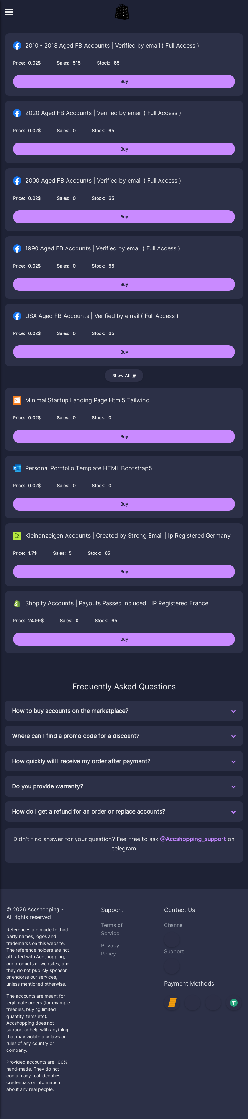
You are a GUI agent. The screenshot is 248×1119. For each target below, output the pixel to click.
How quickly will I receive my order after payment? (124, 761)
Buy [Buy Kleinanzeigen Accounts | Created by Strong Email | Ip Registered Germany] (124, 571)
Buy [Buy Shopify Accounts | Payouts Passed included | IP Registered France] (124, 639)
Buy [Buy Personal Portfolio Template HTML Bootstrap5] (124, 504)
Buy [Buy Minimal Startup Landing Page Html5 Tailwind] (124, 436)
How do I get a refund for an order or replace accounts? (124, 811)
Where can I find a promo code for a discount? (124, 736)
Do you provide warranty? (124, 786)
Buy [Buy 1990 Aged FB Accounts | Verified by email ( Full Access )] (124, 284)
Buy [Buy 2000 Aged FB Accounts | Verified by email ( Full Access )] (124, 216)
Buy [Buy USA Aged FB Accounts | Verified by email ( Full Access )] (124, 351)
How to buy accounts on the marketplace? (124, 710)
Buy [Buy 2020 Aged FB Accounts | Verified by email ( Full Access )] (124, 149)
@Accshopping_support (193, 839)
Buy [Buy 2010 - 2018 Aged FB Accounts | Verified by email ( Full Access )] (124, 81)
